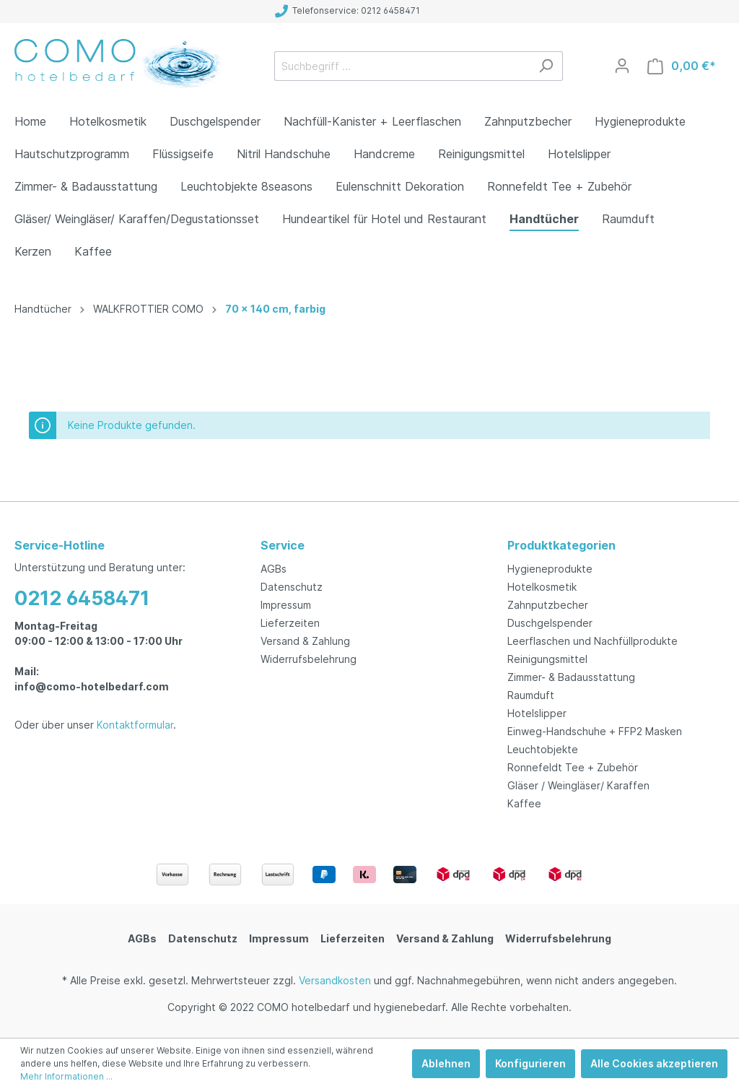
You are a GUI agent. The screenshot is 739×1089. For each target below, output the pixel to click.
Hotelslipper (537, 713)
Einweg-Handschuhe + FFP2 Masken (594, 731)
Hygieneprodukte (549, 569)
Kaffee (524, 803)
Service (283, 545)
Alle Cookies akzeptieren (654, 1063)
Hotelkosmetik (542, 587)
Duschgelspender (549, 623)
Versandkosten (335, 980)
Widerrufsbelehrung (309, 659)
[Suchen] (546, 66)
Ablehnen (446, 1063)
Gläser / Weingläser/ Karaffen (578, 785)
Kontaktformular (135, 725)
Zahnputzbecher (547, 605)
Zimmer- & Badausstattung (571, 677)
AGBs (274, 569)
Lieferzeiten (290, 623)
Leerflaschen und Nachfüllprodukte (592, 641)
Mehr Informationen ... (66, 1076)
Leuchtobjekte (542, 749)
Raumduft (530, 695)
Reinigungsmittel (547, 659)
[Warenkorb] (682, 66)
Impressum (286, 605)
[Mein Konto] (622, 65)
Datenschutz (292, 587)
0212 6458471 (81, 598)
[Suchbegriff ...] (402, 66)
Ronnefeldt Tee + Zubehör (572, 767)
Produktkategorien (561, 545)
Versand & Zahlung (305, 641)
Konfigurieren (530, 1063)
